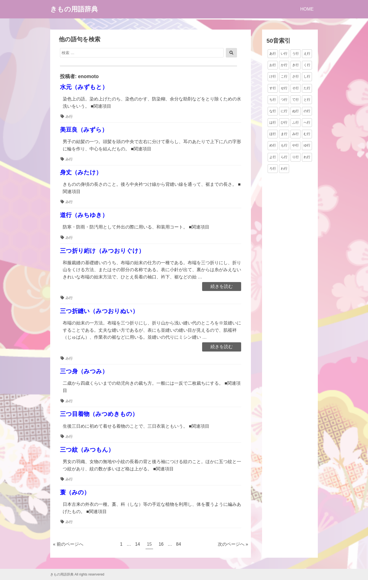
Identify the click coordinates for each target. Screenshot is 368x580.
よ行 (272, 157)
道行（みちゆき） (84, 215)
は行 (272, 122)
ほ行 (272, 134)
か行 (284, 65)
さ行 (295, 76)
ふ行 (295, 122)
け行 (272, 76)
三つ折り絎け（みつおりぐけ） (102, 250)
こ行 (284, 76)
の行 (307, 111)
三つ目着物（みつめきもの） (99, 414)
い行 (284, 54)
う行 (295, 54)
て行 (295, 100)
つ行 (284, 100)
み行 (69, 116)
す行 (272, 88)
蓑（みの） (75, 492)
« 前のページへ (68, 544)
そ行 (295, 88)
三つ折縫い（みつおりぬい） (99, 311)
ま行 (284, 134)
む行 (307, 134)
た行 (307, 88)
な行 (272, 111)
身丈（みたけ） (81, 172)
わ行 (284, 168)
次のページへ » (233, 544)
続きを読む (221, 287)
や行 (295, 145)
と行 (307, 100)
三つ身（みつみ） (84, 371)
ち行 (272, 100)
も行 (284, 145)
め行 (272, 145)
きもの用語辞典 (74, 9)
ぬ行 (295, 111)
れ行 (307, 157)
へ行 (307, 122)
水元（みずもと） (84, 87)
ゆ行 (307, 145)
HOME (307, 9)
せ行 (284, 88)
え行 (307, 54)
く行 (307, 65)
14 (137, 544)
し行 (307, 76)
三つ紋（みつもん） (87, 449)
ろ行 (272, 168)
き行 (295, 65)
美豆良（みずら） (84, 129)
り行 (295, 157)
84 (178, 544)
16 (161, 544)
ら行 (284, 157)
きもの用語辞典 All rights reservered (77, 574)
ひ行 (284, 122)
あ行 (272, 54)
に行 (284, 111)
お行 (272, 65)
